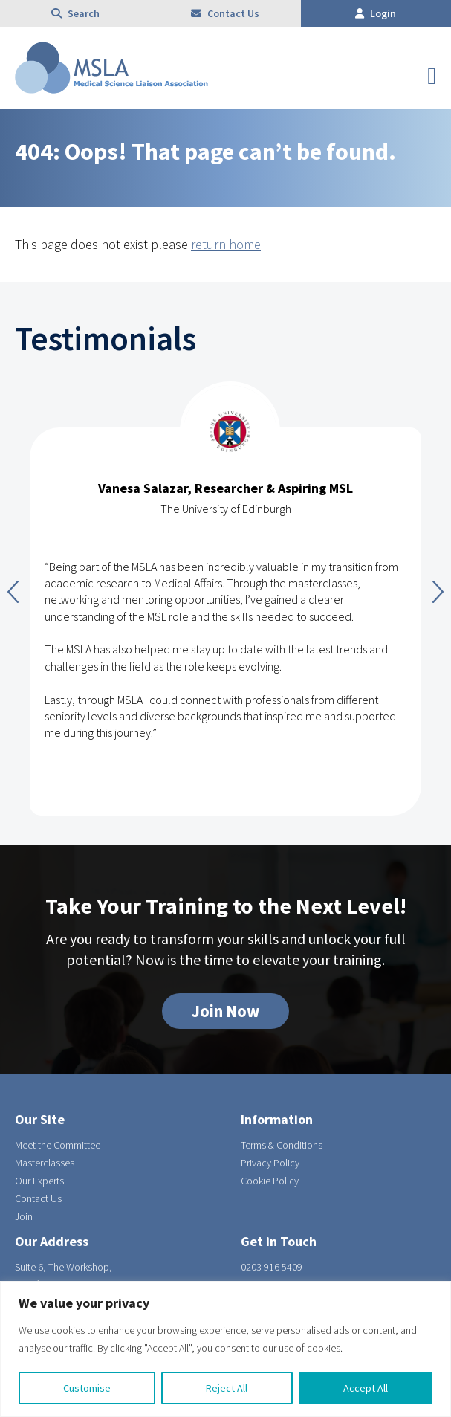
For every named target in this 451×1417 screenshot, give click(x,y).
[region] (225, 1349)
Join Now (225, 1011)
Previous (13, 592)
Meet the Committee (57, 1145)
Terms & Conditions (281, 1145)
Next (438, 592)
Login (375, 13)
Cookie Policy (270, 1180)
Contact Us (225, 13)
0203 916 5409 (271, 1267)
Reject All (226, 1388)
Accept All (365, 1388)
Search (75, 13)
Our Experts (39, 1180)
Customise (87, 1388)
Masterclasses (44, 1162)
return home (226, 244)
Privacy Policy (270, 1162)
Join (24, 1216)
